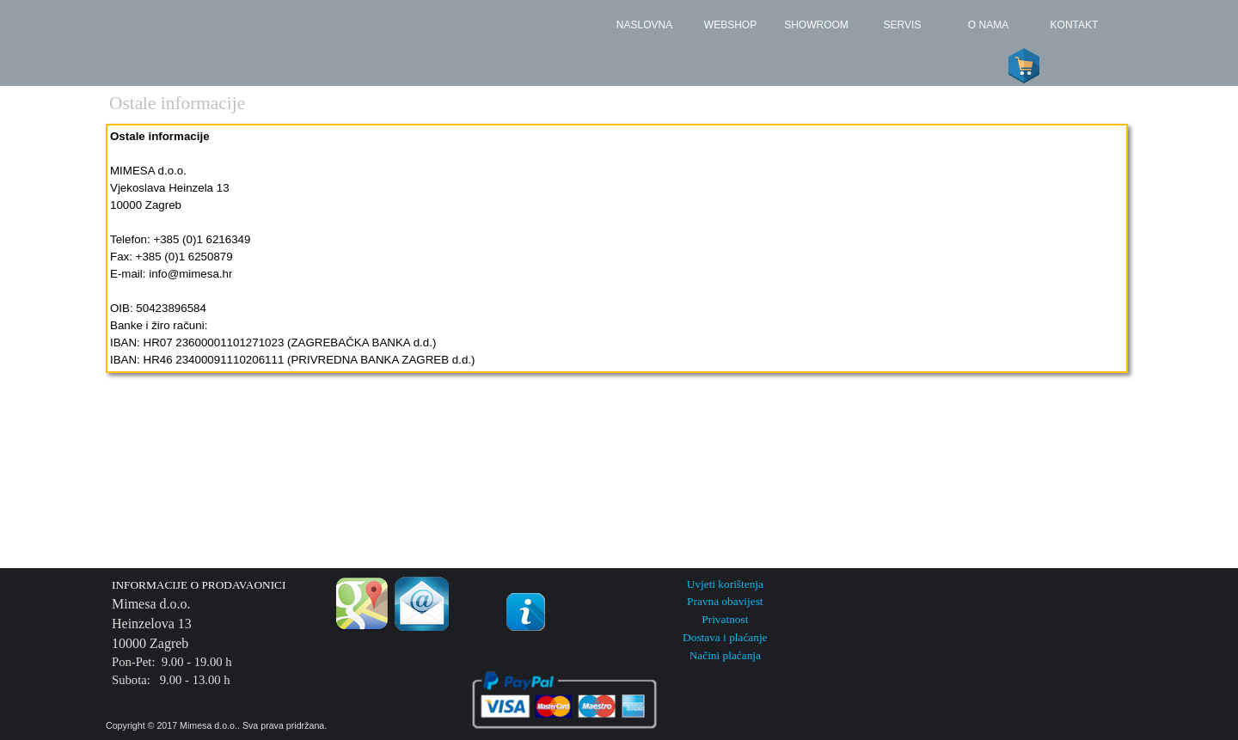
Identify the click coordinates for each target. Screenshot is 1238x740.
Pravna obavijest (725, 601)
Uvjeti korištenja (725, 584)
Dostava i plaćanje (725, 637)
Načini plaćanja (725, 655)
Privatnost (725, 619)
